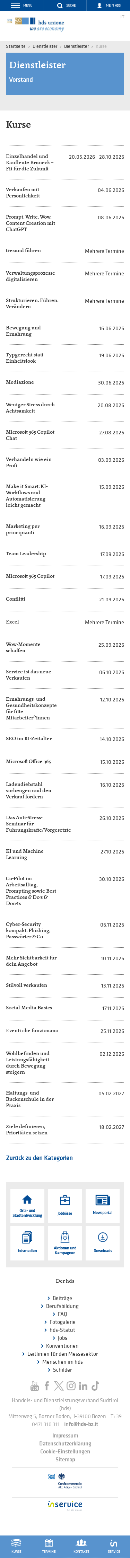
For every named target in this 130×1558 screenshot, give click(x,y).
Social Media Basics (29, 1007)
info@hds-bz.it (81, 1424)
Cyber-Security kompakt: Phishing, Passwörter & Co (28, 930)
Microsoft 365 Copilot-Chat (31, 434)
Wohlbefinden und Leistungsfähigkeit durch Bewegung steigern (28, 1062)
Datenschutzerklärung (65, 1444)
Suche (71, 5)
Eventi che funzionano (32, 1030)
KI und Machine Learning (25, 854)
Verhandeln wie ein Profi (29, 462)
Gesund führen (23, 250)
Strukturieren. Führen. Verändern (32, 303)
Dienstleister (76, 46)
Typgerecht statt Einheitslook (24, 357)
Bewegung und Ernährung (23, 330)
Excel (12, 621)
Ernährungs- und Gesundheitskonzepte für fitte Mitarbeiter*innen (31, 708)
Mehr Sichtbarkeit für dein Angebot (31, 960)
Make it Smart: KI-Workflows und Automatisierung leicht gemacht (26, 495)
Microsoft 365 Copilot (30, 576)
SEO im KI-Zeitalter (29, 738)
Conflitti (15, 598)
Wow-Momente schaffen (23, 647)
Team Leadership (26, 553)
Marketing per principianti (23, 529)
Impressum (65, 1436)
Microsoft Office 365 (28, 761)
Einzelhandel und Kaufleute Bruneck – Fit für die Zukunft (29, 162)
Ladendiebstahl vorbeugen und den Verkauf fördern (28, 790)
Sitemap (65, 1460)
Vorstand (21, 79)
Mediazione (20, 382)
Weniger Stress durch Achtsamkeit (30, 407)
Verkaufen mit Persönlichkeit (23, 192)
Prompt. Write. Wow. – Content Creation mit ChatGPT (30, 222)
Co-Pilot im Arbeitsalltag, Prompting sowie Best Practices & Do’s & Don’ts (31, 890)
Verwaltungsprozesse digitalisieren (30, 275)
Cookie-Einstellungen (65, 1452)
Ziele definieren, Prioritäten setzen (26, 1129)
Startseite (16, 46)
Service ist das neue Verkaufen (28, 674)
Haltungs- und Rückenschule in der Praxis (30, 1098)
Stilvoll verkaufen (26, 985)
